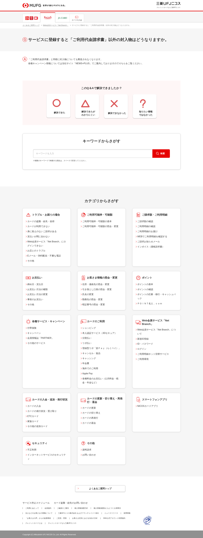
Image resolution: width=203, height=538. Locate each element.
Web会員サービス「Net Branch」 (56, 25)
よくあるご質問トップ (31, 25)
